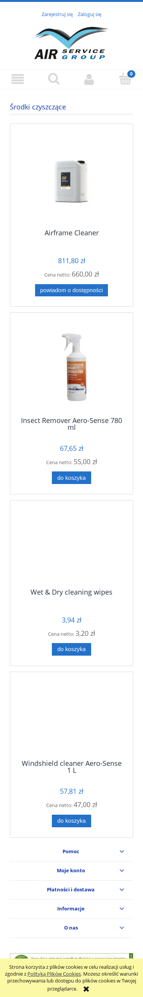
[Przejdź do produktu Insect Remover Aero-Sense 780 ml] (71, 367)
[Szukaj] (54, 78)
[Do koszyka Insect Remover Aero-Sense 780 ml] (71, 477)
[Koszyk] (125, 78)
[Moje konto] (90, 79)
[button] (18, 79)
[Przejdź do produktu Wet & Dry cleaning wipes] (71, 547)
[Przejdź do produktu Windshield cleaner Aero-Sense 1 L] (71, 718)
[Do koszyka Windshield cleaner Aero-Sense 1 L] (71, 821)
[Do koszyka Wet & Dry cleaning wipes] (71, 649)
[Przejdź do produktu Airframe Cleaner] (71, 179)
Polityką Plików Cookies (54, 973)
